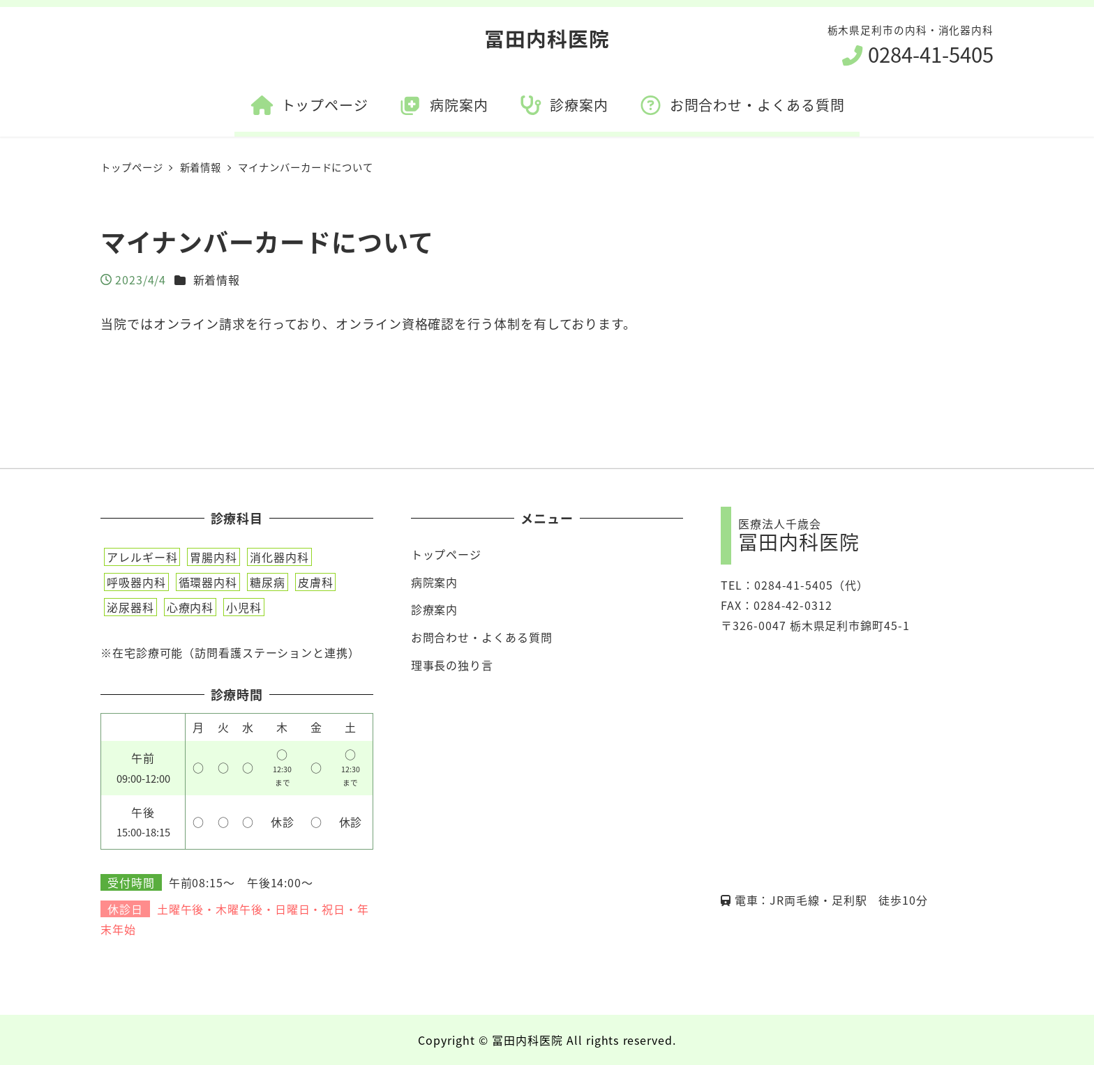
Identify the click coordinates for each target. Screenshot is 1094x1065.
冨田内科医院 (546, 38)
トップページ (446, 554)
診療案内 (434, 609)
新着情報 (217, 279)
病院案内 (434, 582)
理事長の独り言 (452, 665)
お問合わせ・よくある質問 (482, 637)
